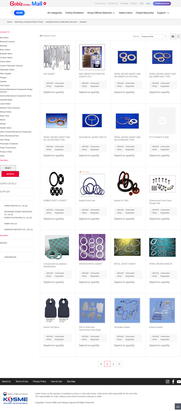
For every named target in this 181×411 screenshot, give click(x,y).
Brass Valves (5, 50)
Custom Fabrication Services (11, 66)
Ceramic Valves (6, 58)
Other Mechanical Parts (9, 136)
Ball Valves (4, 38)
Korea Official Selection (101, 12)
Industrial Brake (6, 100)
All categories (54, 12)
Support (163, 12)
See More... (4, 160)
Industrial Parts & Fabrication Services (61, 22)
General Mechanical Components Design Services (16, 90)
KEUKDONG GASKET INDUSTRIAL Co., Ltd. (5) (18, 212)
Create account (162, 3)
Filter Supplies (5, 74)
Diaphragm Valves (7, 70)
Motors (3, 120)
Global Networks (145, 12)
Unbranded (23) (10, 257)
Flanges (3, 77)
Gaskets (83, 22)
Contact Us (113, 3)
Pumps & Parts (6, 152)
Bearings (3, 46)
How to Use (100, 3)
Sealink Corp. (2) (10, 223)
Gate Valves (5, 85)
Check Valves (5, 61)
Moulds (3, 124)
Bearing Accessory (7, 42)
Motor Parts (4, 116)
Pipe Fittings (5, 140)
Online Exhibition (74, 12)
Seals (2, 156)
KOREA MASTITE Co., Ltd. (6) (15, 206)
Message (124, 3)
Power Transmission (8, 148)
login (148, 3)
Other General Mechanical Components (15, 132)
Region (134, 3)
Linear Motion (5, 104)
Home (9, 22)
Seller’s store (125, 12)
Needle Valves (5, 128)
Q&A (142, 3)
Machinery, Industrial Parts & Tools (29, 22)
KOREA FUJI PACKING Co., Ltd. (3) (18, 218)
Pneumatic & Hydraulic (9, 144)
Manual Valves (6, 112)
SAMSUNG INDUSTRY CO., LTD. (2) (18, 229)
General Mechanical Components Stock (15, 96)
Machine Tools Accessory (10, 108)
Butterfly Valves (6, 54)
